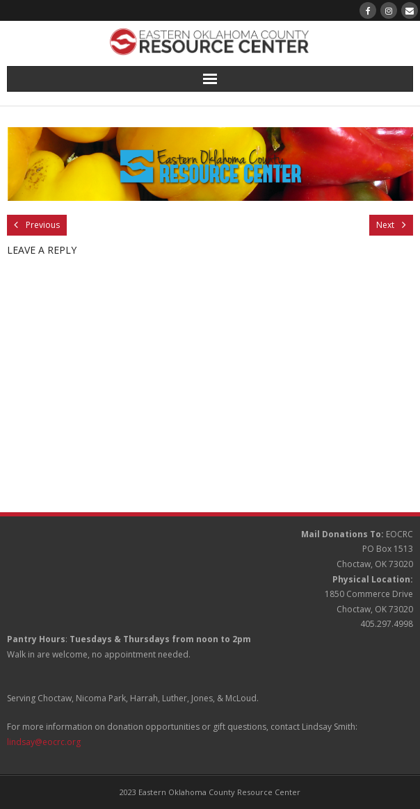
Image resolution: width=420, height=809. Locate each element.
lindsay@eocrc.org (44, 742)
